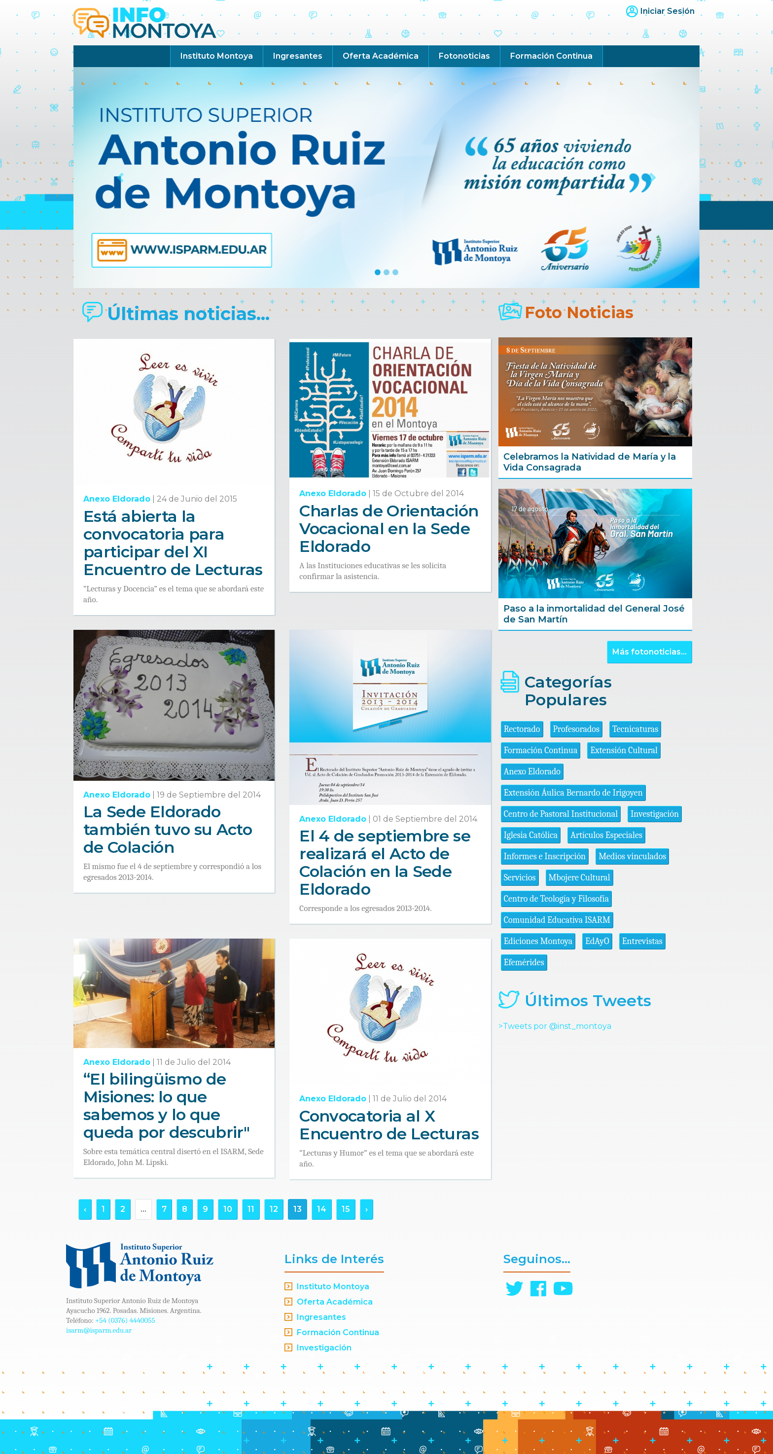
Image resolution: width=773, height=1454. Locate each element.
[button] (120, 177)
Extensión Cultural (624, 750)
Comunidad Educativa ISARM (557, 920)
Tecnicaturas (635, 729)
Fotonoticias (464, 56)
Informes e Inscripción (545, 856)
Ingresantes (297, 56)
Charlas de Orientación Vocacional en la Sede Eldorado (388, 528)
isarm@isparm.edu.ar (99, 1330)
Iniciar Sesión (667, 11)
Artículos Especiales (606, 835)
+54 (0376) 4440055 (125, 1320)
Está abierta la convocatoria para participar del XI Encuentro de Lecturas (173, 543)
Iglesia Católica (531, 835)
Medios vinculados (632, 856)
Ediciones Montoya (538, 941)
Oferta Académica (381, 56)
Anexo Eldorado (116, 499)
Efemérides (524, 962)
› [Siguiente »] (366, 1209)
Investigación (655, 814)
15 (346, 1209)
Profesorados (576, 729)
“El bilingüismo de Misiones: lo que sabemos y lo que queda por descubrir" (166, 1105)
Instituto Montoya (216, 56)
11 (250, 1209)
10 (227, 1209)
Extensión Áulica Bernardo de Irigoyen (573, 793)
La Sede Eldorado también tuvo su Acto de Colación (167, 829)
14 (321, 1209)
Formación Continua (551, 56)
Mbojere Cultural (579, 877)
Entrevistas (642, 941)
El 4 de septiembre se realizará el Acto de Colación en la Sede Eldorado (384, 862)
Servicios (520, 877)
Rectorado (522, 729)
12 (274, 1209)
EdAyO (597, 941)
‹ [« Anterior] (85, 1209)
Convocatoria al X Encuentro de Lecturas (389, 1124)
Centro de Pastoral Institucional (561, 814)
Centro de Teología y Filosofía (556, 899)
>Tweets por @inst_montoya (554, 1026)
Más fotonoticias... (649, 651)
